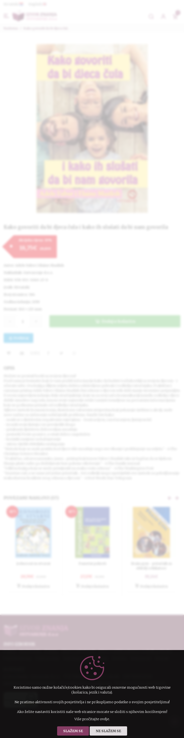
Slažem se (73, 731)
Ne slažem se (108, 731)
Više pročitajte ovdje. (92, 719)
